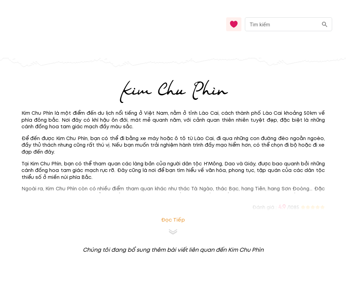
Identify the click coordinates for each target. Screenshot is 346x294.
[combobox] (288, 24)
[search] (325, 24)
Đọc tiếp (173, 220)
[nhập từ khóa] (281, 24)
